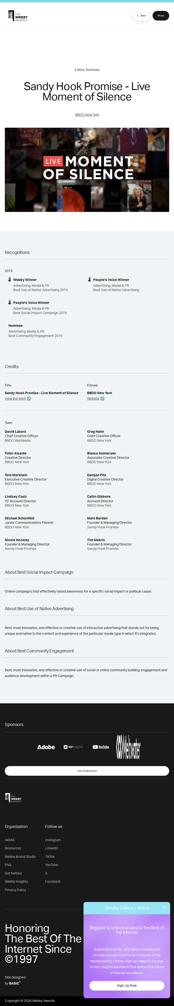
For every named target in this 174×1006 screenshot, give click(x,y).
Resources (13, 848)
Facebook (52, 881)
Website (93, 398)
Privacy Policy (15, 890)
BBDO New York (87, 115)
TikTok (50, 857)
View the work (15, 398)
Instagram (53, 840)
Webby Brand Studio (20, 857)
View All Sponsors (87, 771)
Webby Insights (16, 881)
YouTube (51, 865)
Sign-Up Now (127, 985)
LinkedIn (51, 848)
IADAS (10, 840)
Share (161, 15)
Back (140, 15)
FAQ (8, 865)
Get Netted (13, 873)
